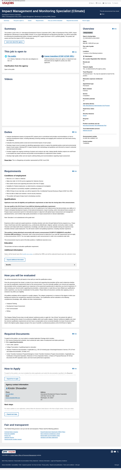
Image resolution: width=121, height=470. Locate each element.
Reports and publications (56, 464)
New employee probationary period (50, 433)
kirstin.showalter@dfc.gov (13, 397)
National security (87, 130)
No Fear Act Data (36, 464)
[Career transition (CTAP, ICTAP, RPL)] (59, 59)
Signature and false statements (49, 437)
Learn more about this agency (14, 42)
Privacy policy (45, 464)
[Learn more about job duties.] (74, 132)
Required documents (72, 20)
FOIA (20, 464)
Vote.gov (117, 464)
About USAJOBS (6, 464)
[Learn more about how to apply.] (74, 368)
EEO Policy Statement (7, 460)
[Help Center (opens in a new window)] (107, 3)
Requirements (40, 20)
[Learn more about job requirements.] (74, 171)
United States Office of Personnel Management (23, 455)
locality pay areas (27, 254)
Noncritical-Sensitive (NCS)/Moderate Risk (94, 125)
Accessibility (15, 464)
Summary (6, 20)
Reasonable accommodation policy (50, 435)
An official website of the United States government (14, 0)
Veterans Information (44, 460)
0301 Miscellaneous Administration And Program (96, 105)
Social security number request (13, 439)
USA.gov (77, 464)
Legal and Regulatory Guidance (59, 460)
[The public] (22, 58)
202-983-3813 (10, 394)
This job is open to (18, 20)
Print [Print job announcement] (102, 14)
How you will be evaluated (55, 20)
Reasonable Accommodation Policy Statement (26, 460)
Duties (29, 20)
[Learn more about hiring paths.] (74, 52)
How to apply (86, 20)
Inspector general (26, 464)
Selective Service (9, 437)
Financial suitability (9, 433)
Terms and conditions (68, 464)
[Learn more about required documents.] (74, 333)
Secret (85, 115)
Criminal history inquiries (11, 432)
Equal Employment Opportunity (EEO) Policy (53, 432)
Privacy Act (7, 435)
